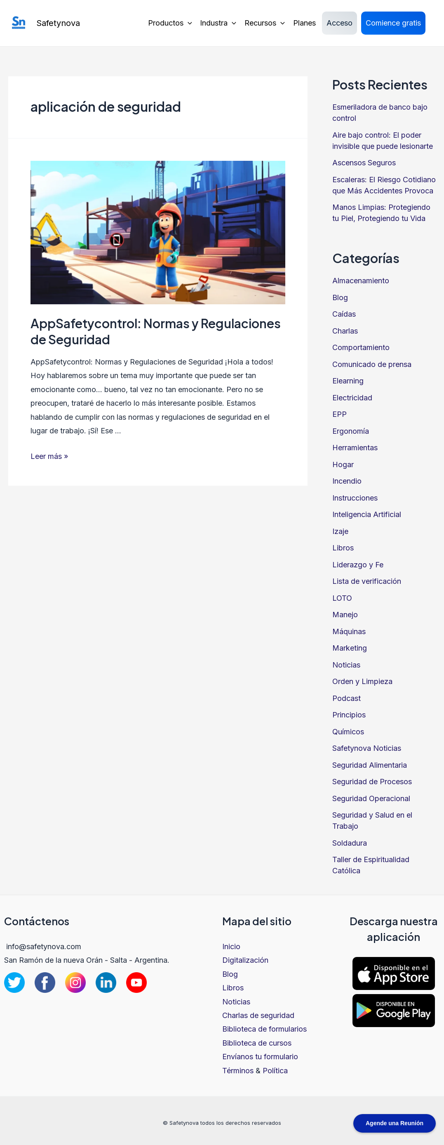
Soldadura (349, 843)
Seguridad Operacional (371, 798)
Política (275, 1070)
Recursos (264, 23)
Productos (170, 23)
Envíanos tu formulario (260, 1056)
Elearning (348, 380)
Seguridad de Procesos (372, 781)
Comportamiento (361, 347)
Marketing (349, 648)
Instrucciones (355, 498)
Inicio (231, 946)
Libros (343, 547)
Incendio (347, 481)
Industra (218, 23)
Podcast (346, 698)
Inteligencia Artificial (366, 514)
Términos (238, 1070)
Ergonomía (350, 431)
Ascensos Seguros (364, 162)
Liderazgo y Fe (357, 564)
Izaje (340, 531)
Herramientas (355, 447)
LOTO (342, 598)
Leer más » (49, 456)
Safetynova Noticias (366, 748)
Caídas (344, 314)
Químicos (348, 731)
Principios (349, 714)
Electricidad (352, 397)
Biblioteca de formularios (264, 1029)
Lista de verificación (366, 581)
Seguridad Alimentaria (369, 765)
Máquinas (349, 631)
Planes (304, 23)
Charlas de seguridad (258, 1015)
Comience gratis (393, 23)
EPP (339, 414)
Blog (340, 297)
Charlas (345, 331)
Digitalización (245, 960)
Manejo (345, 614)
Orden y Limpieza (362, 681)
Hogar (343, 464)
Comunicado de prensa (371, 364)
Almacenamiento (360, 280)
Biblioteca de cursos (256, 1043)
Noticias (346, 665)
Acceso (339, 23)
